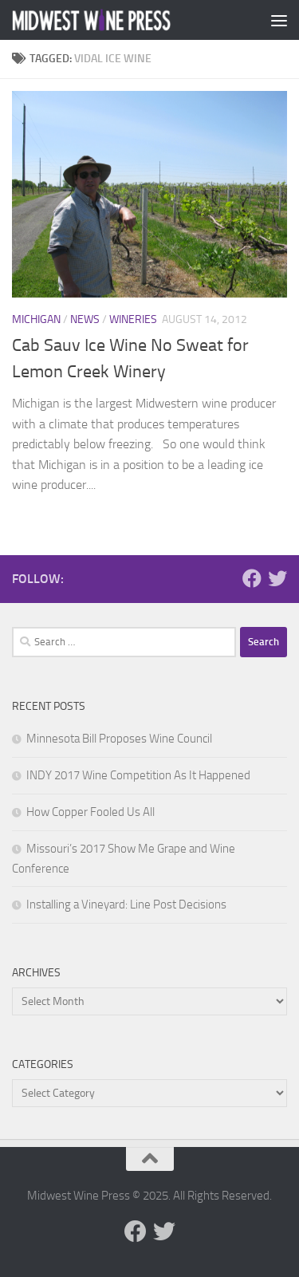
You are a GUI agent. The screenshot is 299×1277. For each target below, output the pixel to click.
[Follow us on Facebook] (252, 578)
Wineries (133, 319)
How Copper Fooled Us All (90, 812)
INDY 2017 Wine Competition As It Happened (138, 775)
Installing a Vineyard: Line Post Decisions (126, 904)
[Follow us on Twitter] (277, 578)
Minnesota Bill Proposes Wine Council (119, 738)
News (85, 319)
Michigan (36, 319)
